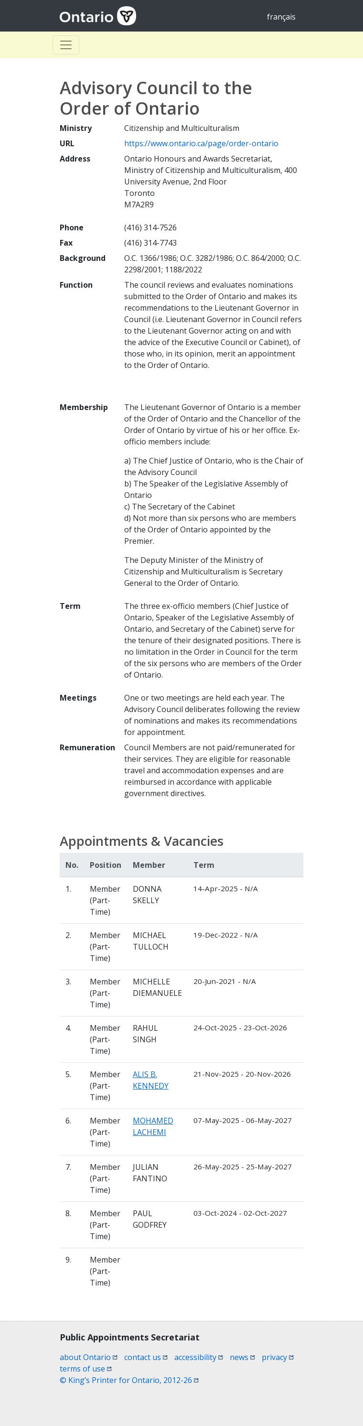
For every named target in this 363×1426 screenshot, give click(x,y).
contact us (146, 1357)
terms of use (86, 1368)
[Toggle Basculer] (66, 44)
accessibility (198, 1357)
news (242, 1357)
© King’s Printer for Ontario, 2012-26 (129, 1380)
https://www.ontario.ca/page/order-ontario (201, 143)
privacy (278, 1357)
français (281, 16)
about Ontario (88, 1357)
